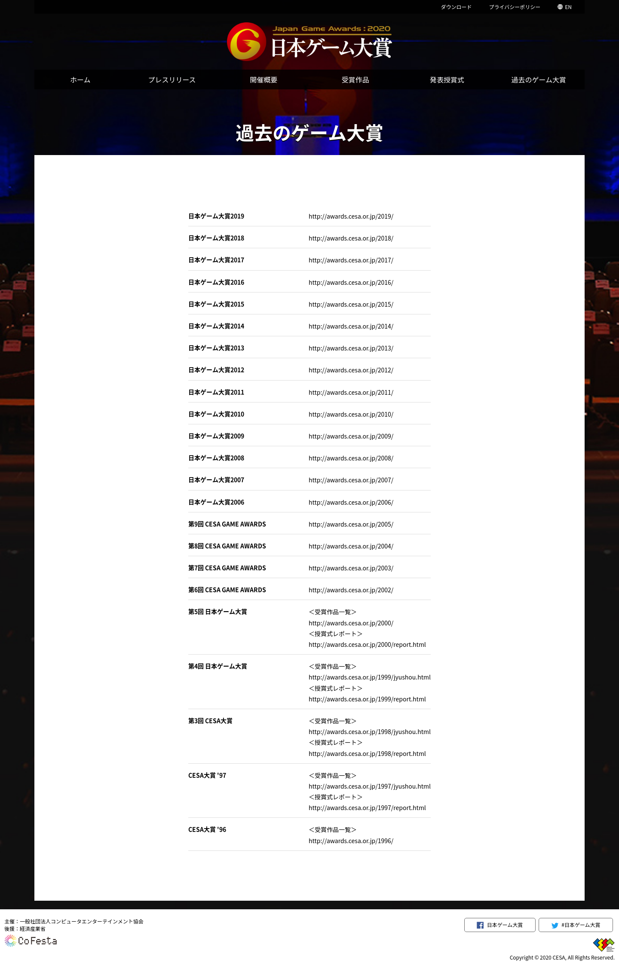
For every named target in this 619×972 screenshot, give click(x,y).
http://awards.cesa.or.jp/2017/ (351, 260)
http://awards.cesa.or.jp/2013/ (351, 348)
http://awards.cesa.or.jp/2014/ (351, 326)
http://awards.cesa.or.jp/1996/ (351, 840)
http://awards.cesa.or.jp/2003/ (351, 568)
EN (565, 6)
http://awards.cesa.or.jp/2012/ (351, 370)
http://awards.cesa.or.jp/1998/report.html (367, 753)
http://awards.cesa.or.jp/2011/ (351, 392)
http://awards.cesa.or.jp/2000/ (351, 623)
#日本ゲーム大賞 (576, 925)
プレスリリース (172, 79)
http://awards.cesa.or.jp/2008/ (351, 458)
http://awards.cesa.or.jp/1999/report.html (367, 699)
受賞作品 (355, 79)
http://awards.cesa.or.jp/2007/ (351, 479)
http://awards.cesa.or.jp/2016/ (351, 282)
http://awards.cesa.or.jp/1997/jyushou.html (370, 786)
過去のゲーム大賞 (539, 79)
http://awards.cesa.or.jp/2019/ (351, 216)
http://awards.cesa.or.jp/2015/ (351, 304)
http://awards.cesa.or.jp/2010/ (351, 414)
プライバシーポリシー (514, 6)
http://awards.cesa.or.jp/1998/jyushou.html (370, 731)
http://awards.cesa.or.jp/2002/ (351, 589)
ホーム (80, 79)
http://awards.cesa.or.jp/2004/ (351, 546)
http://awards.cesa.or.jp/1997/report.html (367, 807)
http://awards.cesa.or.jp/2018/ (351, 238)
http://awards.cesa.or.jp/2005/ (351, 524)
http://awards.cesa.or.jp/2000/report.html (367, 644)
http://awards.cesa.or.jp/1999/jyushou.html (370, 677)
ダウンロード (456, 6)
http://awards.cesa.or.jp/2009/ (351, 436)
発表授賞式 (447, 79)
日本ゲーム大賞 (500, 925)
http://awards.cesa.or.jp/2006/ (351, 502)
